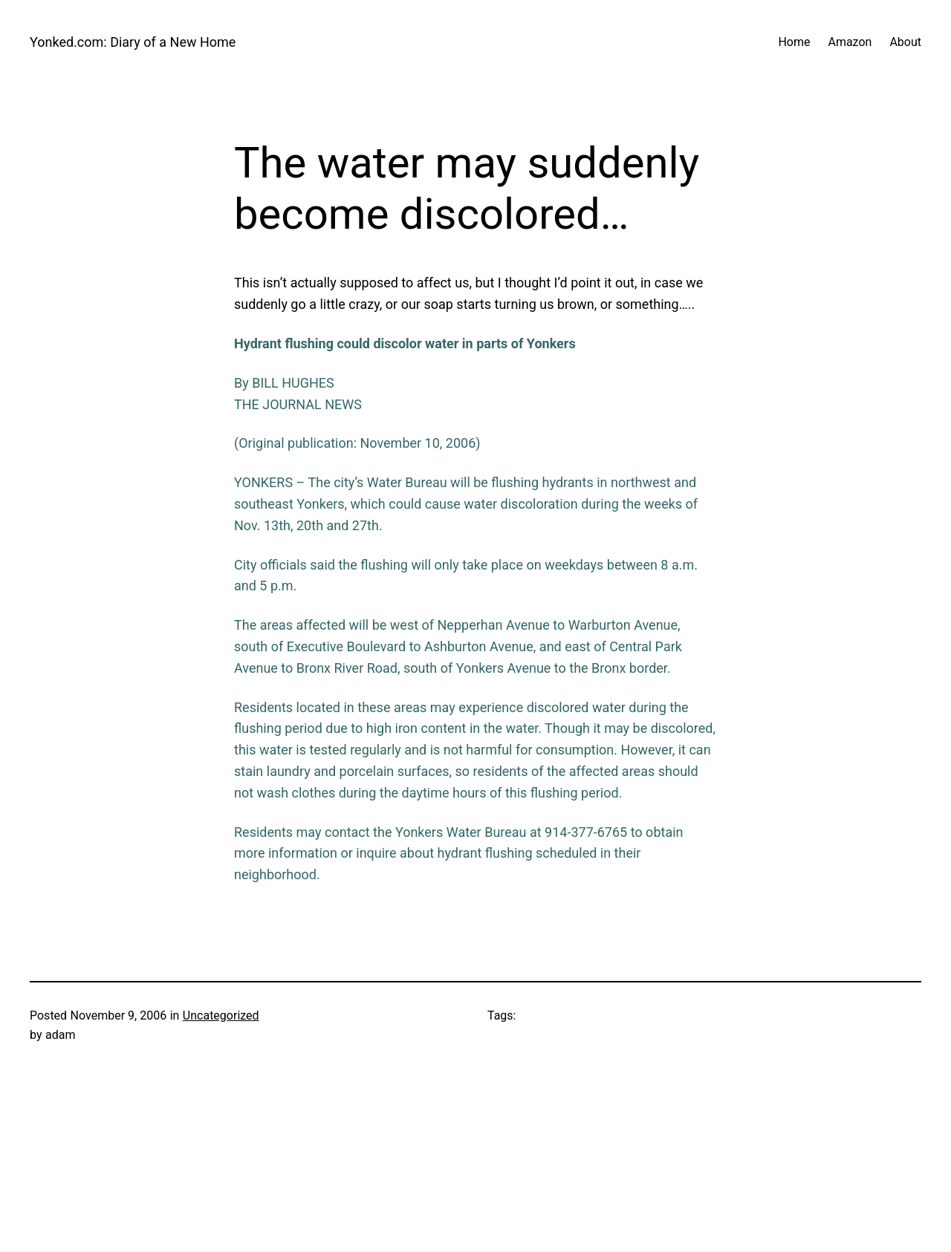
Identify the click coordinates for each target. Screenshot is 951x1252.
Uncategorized (221, 1015)
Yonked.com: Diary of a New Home (133, 42)
